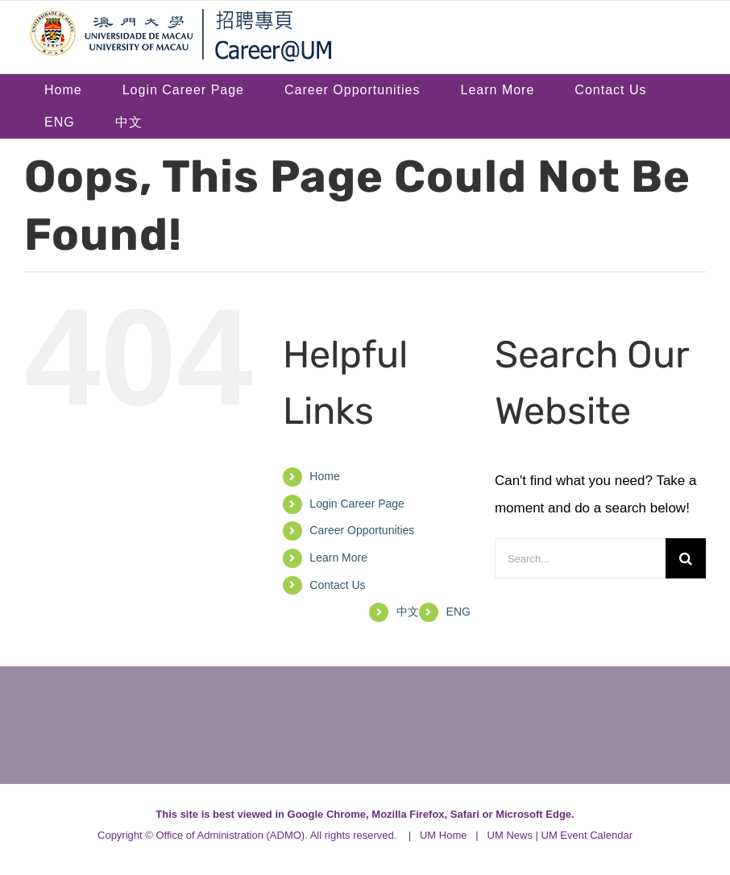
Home (324, 476)
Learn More (338, 557)
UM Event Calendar (587, 835)
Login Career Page (356, 503)
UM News (510, 835)
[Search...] (580, 558)
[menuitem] (59, 122)
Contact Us (337, 584)
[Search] (686, 558)
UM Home (443, 835)
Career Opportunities (361, 530)
